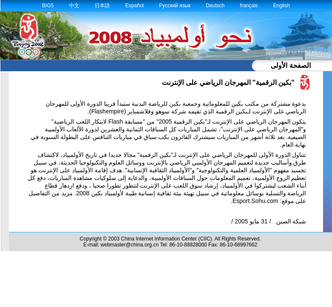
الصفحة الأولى (290, 65)
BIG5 (48, 6)
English (281, 6)
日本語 (102, 6)
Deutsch (215, 6)
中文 (74, 6)
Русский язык (175, 6)
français (249, 6)
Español (134, 6)
